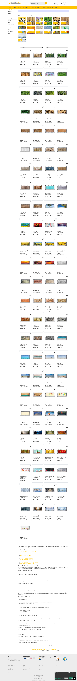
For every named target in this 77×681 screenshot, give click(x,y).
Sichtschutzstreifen (26, 7)
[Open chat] (74, 678)
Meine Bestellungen (42, 666)
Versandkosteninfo (11, 669)
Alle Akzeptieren (71, 678)
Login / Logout (41, 665)
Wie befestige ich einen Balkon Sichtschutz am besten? (29, 562)
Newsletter (40, 669)
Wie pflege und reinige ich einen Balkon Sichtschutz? (28, 560)
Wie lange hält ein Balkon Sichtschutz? (26, 559)
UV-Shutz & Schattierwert (12, 670)
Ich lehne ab (66, 678)
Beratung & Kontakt (11, 665)
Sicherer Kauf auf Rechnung (13, 658)
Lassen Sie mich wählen (59, 678)
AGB (24, 665)
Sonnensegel (43, 7)
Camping (19, 7)
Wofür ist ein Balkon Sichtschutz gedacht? (27, 554)
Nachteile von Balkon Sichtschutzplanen (26, 558)
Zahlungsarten (10, 668)
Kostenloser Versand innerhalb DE (15, 660)
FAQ (8, 672)
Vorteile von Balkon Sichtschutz (25, 556)
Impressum (25, 669)
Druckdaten (10, 666)
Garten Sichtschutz (12, 7)
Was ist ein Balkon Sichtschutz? (25, 552)
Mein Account (41, 668)
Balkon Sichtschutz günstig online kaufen (27, 563)
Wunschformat (58, 7)
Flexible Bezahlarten (12, 659)
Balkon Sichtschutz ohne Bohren (25, 555)
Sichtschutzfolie (50, 7)
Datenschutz (25, 666)
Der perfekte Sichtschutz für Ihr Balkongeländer (28, 551)
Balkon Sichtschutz (35, 7)
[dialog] (65, 676)
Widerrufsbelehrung (26, 668)
